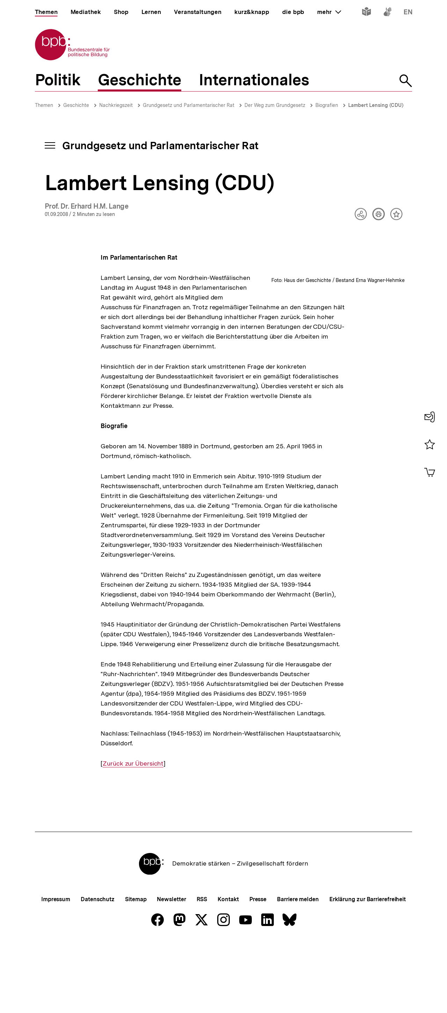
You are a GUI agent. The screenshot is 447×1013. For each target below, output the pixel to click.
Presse (257, 967)
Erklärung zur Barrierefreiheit (367, 967)
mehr (329, 11)
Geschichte (76, 105)
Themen (44, 105)
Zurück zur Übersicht (133, 832)
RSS (202, 967)
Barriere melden (298, 967)
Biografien (326, 105)
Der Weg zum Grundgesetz (274, 105)
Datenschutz (98, 967)
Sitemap (135, 967)
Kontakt (228, 967)
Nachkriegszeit (116, 105)
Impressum (55, 967)
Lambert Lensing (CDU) (375, 105)
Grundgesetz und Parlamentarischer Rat (188, 105)
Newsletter (171, 967)
